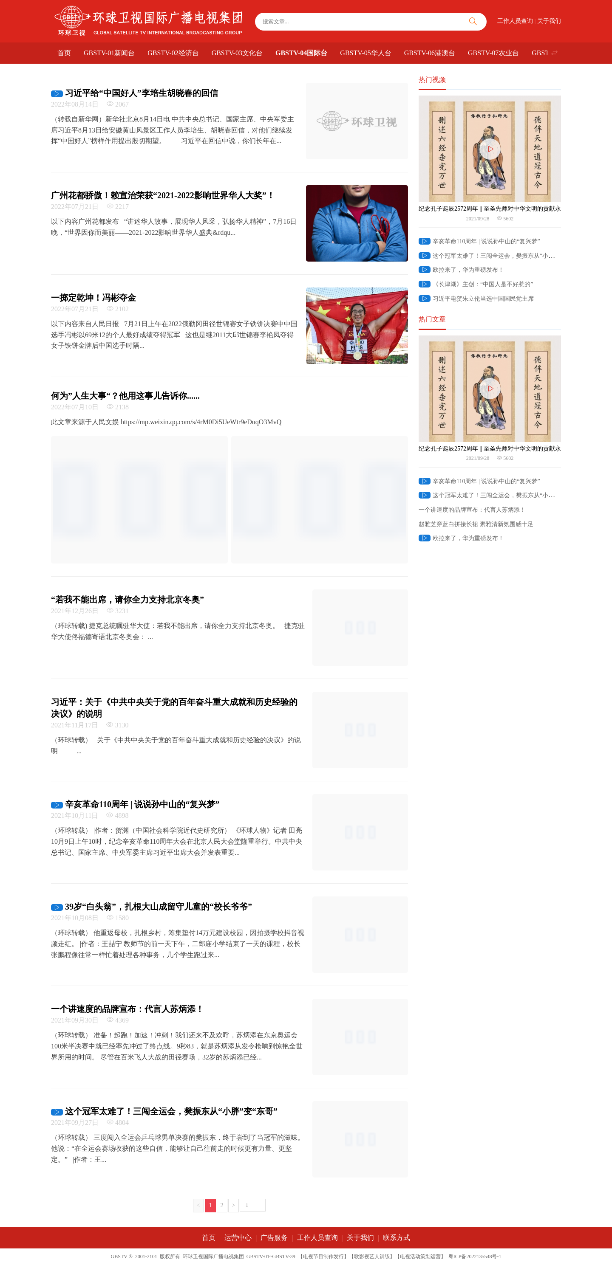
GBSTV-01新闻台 (109, 52)
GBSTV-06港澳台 (429, 52)
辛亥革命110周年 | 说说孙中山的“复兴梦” (479, 241)
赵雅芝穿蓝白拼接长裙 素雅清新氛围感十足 (476, 524)
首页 (64, 52)
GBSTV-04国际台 (301, 52)
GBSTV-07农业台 (493, 52)
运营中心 (238, 1237)
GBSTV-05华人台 (365, 52)
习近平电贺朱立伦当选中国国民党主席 (476, 299)
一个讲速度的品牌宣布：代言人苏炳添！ (472, 510)
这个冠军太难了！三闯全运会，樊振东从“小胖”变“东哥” (499, 256)
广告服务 (274, 1237)
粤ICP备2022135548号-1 (475, 1256)
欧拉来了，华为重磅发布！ (461, 270)
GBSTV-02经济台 (172, 52)
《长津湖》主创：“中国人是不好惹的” (476, 284)
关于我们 (549, 21)
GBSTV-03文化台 (237, 52)
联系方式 (396, 1237)
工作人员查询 (515, 21)
